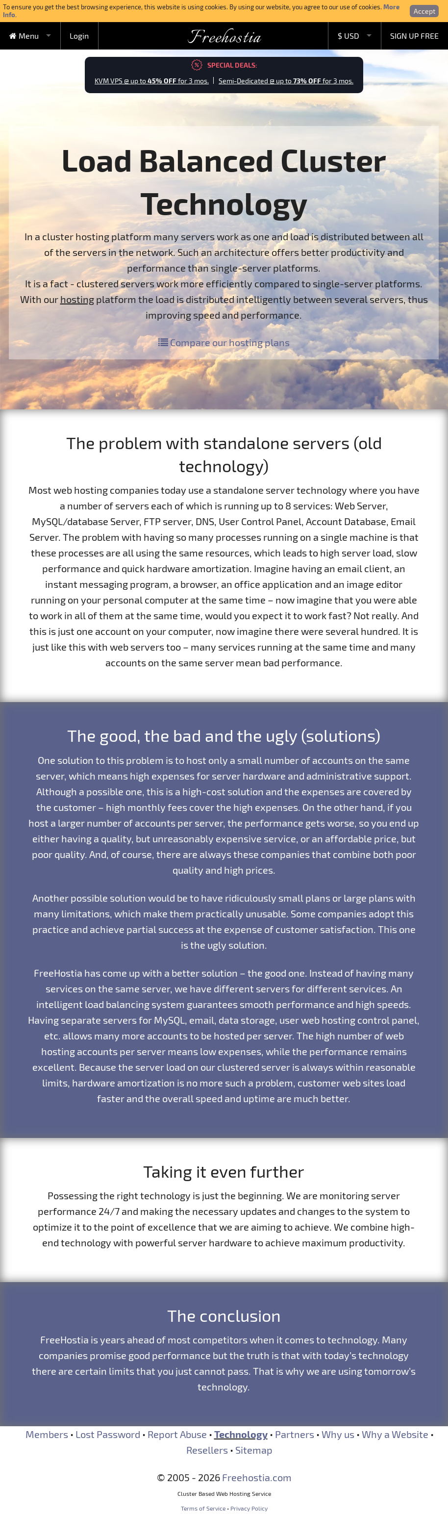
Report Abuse (177, 1434)
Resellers (207, 1450)
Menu (24, 35)
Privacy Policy (249, 1508)
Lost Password (107, 1434)
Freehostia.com (257, 1477)
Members (46, 1434)
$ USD (348, 35)
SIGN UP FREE (414, 35)
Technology (241, 1434)
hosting (77, 299)
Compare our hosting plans (224, 342)
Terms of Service (203, 1508)
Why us (338, 1434)
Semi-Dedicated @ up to (286, 80)
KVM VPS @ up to (152, 80)
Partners (294, 1434)
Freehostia (224, 38)
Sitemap (254, 1450)
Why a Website (395, 1434)
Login (79, 35)
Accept (424, 11)
